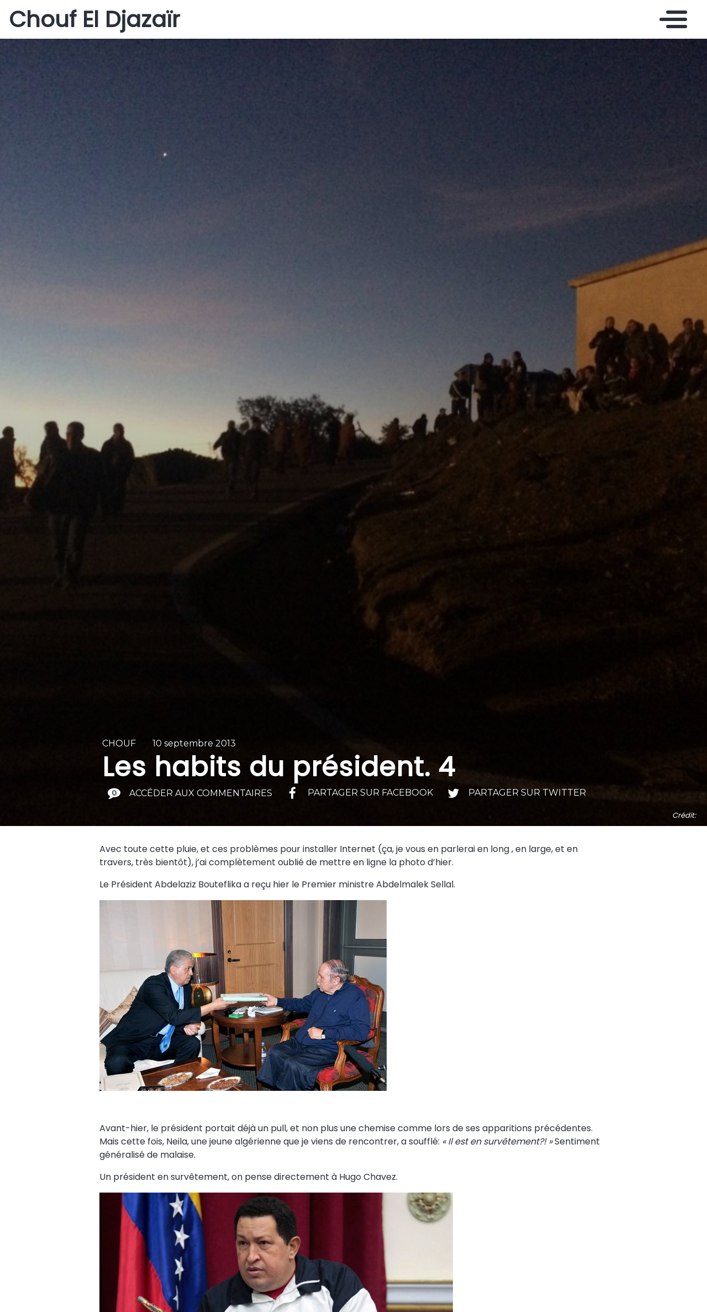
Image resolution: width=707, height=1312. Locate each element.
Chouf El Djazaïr (94, 19)
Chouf (119, 743)
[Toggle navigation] (670, 19)
